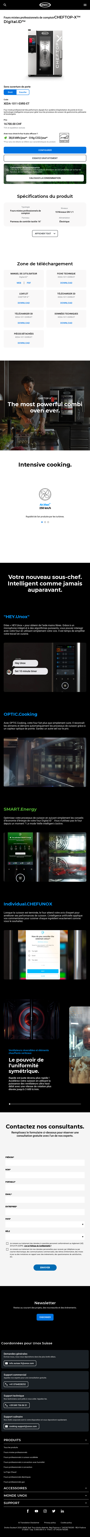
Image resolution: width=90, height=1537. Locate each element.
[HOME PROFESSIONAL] (45, 5)
